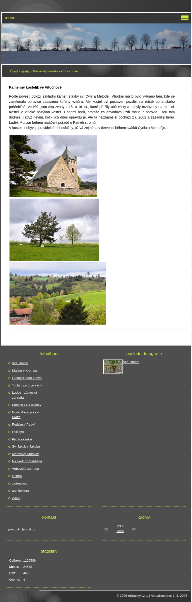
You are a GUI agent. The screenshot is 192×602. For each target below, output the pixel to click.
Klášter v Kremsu (24, 370)
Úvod (14, 71)
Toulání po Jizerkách (27, 385)
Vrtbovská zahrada (25, 469)
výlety (25, 71)
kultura (17, 476)
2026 (120, 531)
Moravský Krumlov (25, 454)
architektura (20, 490)
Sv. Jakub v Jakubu (26, 446)
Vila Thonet (20, 363)
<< (106, 529)
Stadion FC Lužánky (26, 405)
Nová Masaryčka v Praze (25, 414)
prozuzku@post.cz (21, 529)
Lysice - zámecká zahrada (24, 395)
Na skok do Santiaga (27, 461)
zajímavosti (20, 483)
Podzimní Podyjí (24, 424)
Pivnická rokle (22, 439)
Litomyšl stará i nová (27, 378)
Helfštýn (18, 432)
